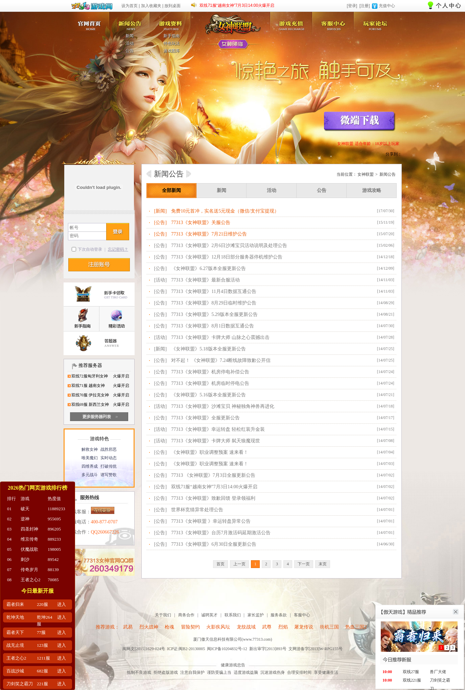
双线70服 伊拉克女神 (90, 395)
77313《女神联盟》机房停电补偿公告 (210, 371)
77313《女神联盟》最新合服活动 (205, 279)
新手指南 (171, 35)
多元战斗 (90, 474)
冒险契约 (190, 627)
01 (9, 508)
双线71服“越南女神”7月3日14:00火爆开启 (237, 5)
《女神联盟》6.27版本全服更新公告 (208, 268)
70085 (53, 579)
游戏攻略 (371, 190)
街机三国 (329, 627)
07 (9, 569)
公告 (129, 50)
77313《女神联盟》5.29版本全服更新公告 (214, 314)
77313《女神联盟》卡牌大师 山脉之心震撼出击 (220, 337)
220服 (42, 604)
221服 (42, 683)
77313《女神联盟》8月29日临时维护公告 (213, 302)
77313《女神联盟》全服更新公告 (205, 417)
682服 (42, 670)
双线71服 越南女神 (88, 385)
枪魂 (169, 627)
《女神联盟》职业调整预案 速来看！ (209, 452)
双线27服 (411, 671)
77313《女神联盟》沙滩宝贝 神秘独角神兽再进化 (222, 406)
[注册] (364, 5)
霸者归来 (15, 604)
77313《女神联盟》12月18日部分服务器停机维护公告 (226, 257)
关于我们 (163, 615)
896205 (54, 529)
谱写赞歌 (108, 474)
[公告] (160, 222)
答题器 (99, 343)
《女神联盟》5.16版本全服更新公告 (208, 394)
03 (9, 529)
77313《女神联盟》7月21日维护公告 (209, 234)
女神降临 (233, 45)
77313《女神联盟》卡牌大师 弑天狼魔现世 (215, 440)
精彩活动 (117, 319)
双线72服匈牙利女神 (89, 376)
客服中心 (334, 21)
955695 (54, 518)
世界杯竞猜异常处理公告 (197, 509)
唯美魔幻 (90, 457)
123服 (42, 645)
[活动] (160, 279)
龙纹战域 (246, 627)
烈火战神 (148, 627)
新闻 (129, 35)
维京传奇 (29, 539)
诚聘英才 (209, 615)
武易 (128, 627)
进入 (61, 604)
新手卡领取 (99, 294)
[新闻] (160, 211)
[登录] (352, 5)
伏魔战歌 (29, 549)
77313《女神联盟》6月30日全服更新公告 (213, 544)
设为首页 (129, 5)
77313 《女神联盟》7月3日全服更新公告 (213, 475)
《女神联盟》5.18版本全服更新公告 (208, 348)
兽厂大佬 (438, 671)
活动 (129, 43)
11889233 (56, 508)
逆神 (25, 518)
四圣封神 (29, 529)
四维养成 (90, 466)
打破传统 (108, 466)
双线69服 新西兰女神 (90, 404)
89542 (53, 559)
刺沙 (25, 559)
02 (9, 518)
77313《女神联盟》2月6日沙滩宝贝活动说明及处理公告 (229, 245)
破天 (25, 508)
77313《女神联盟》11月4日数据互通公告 (213, 291)
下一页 (304, 564)
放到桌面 (172, 5)
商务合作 (186, 615)
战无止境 (15, 645)
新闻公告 (130, 21)
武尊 (267, 627)
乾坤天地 (15, 617)
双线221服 (412, 680)
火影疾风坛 (218, 627)
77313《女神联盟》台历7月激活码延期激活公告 (221, 532)
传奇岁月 (29, 569)
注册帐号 (99, 264)
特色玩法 (171, 43)
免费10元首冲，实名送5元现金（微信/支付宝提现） (225, 211)
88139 (53, 569)
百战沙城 (15, 670)
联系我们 (233, 615)
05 (9, 549)
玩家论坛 (376, 21)
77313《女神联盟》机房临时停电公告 (210, 383)
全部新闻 (171, 190)
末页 (323, 564)
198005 (54, 549)
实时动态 (108, 457)
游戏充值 (292, 21)
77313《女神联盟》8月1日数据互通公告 (212, 325)
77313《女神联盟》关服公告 (200, 222)
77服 (41, 632)
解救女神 (90, 449)
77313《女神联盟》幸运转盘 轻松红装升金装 (218, 429)
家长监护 (256, 615)
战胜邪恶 (108, 449)
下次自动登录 (90, 249)
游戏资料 (172, 21)
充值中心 (387, 5)
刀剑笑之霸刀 (19, 683)
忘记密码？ (118, 249)
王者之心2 (31, 579)
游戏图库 (171, 50)
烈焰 (283, 627)
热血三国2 (356, 627)
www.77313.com (257, 639)
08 (9, 579)
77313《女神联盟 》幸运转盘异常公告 (211, 521)
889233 (54, 539)
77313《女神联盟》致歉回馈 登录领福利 (213, 498)
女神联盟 (88, 21)
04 (9, 539)
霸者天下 (15, 632)
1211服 (43, 658)
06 (9, 559)
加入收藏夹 (151, 5)
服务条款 (279, 615)
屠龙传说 (303, 627)
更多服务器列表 (99, 416)
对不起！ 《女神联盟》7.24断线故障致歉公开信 (221, 360)
